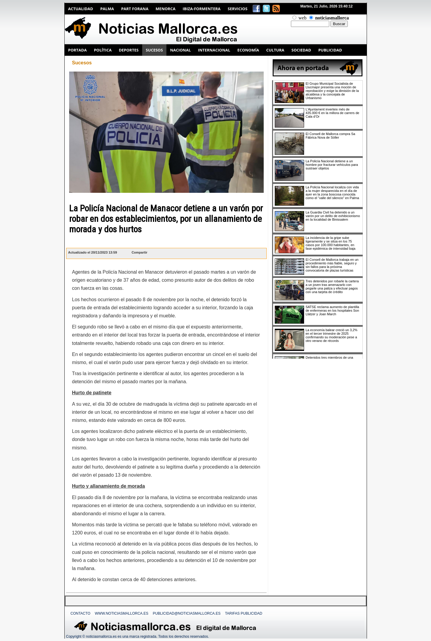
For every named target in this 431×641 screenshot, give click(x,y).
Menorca (165, 8)
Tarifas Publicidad (243, 613)
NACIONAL (180, 50)
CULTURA (275, 50)
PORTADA (77, 50)
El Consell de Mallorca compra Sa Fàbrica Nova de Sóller (330, 135)
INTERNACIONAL (214, 50)
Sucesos (82, 62)
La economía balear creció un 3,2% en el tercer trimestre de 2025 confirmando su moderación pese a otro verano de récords (331, 335)
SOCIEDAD (301, 50)
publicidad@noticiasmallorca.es (186, 613)
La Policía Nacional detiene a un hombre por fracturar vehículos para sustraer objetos (332, 164)
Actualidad (80, 8)
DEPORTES (129, 50)
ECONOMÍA (248, 50)
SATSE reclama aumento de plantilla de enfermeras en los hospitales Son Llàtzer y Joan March (332, 310)
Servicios (238, 8)
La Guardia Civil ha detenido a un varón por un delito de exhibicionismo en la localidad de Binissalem (333, 215)
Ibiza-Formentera (202, 8)
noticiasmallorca (332, 17)
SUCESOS (154, 50)
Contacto (80, 613)
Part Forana (134, 8)
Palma (107, 8)
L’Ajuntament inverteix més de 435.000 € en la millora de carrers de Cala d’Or (332, 112)
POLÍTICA (103, 50)
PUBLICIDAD (330, 50)
